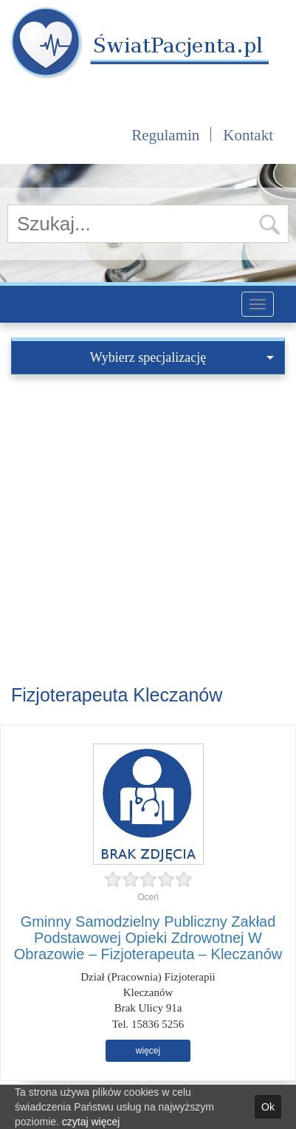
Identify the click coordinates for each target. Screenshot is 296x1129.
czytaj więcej (91, 1122)
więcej (148, 1051)
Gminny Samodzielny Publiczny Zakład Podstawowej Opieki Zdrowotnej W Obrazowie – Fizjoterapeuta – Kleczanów (148, 937)
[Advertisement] (148, 530)
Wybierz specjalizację (182, 357)
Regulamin (165, 135)
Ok (268, 1107)
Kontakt (248, 135)
